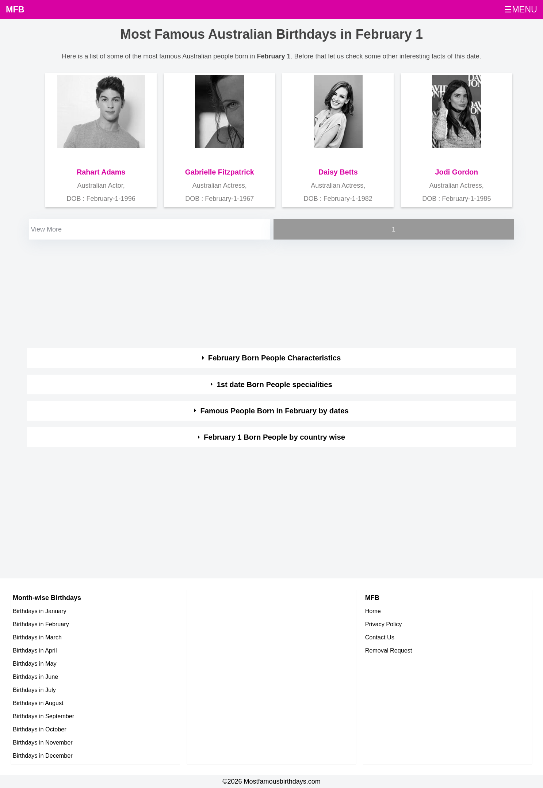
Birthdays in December (43, 755)
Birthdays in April (35, 650)
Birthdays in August (38, 703)
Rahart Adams (101, 172)
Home (373, 611)
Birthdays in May (35, 663)
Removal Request (388, 650)
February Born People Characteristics (274, 358)
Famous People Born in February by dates (274, 411)
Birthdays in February (41, 624)
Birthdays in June (35, 676)
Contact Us (379, 637)
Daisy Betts (338, 172)
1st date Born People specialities (274, 384)
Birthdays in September (43, 716)
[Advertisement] (246, 292)
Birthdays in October (39, 729)
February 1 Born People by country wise (274, 437)
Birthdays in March (37, 637)
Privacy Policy (383, 624)
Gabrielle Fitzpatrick (219, 172)
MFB (15, 9)
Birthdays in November (43, 742)
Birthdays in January (39, 611)
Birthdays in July (34, 689)
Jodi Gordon (456, 172)
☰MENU (520, 9)
